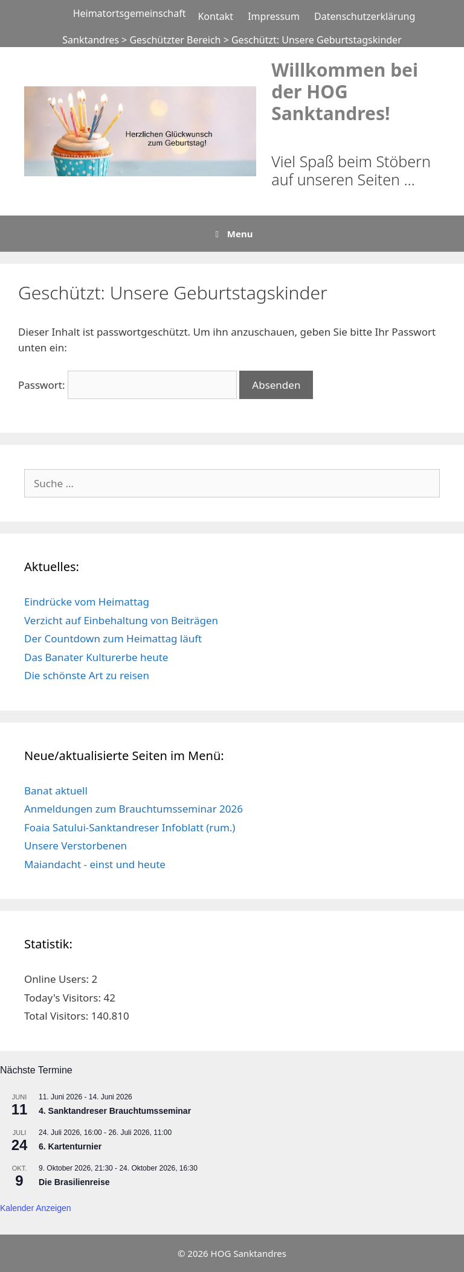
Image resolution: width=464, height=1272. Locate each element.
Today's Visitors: (63, 998)
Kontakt (215, 16)
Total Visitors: (57, 1016)
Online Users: (57, 979)
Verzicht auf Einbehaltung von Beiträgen (121, 620)
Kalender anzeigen (35, 1208)
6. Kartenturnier (70, 1146)
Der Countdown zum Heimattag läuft (113, 638)
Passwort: (127, 385)
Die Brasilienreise (74, 1182)
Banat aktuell (56, 790)
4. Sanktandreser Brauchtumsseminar (115, 1111)
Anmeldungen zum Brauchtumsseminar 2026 (133, 809)
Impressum (274, 16)
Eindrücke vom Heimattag (86, 602)
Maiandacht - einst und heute (95, 864)
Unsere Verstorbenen (75, 845)
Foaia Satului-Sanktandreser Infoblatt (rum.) (129, 827)
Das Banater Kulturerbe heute (96, 657)
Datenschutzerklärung (364, 16)
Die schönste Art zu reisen (86, 675)
